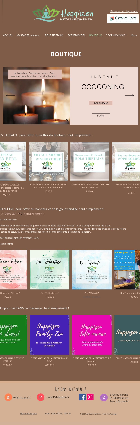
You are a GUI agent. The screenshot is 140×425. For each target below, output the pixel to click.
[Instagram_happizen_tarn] (90, 397)
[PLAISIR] (101, 115)
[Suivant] (129, 95)
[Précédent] (10, 95)
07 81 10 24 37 (21, 397)
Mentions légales (28, 413)
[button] (29, 35)
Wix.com (113, 414)
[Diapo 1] (67, 120)
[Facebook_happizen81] (82, 397)
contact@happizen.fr (57, 397)
